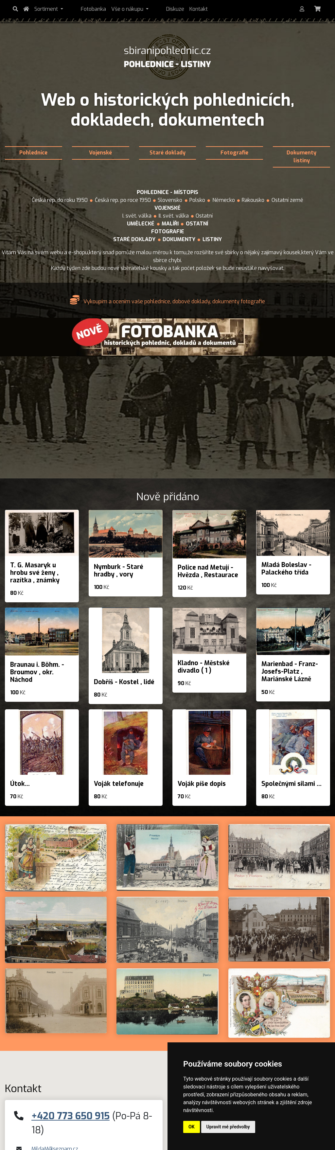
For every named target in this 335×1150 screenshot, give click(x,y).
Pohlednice (33, 152)
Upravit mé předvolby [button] (228, 1126)
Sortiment (48, 9)
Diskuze (150, 9)
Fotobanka (81, 9)
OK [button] (191, 1126)
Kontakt (174, 9)
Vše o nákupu (117, 9)
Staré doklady (167, 152)
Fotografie (234, 152)
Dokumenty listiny (301, 156)
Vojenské (100, 152)
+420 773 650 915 (70, 1116)
